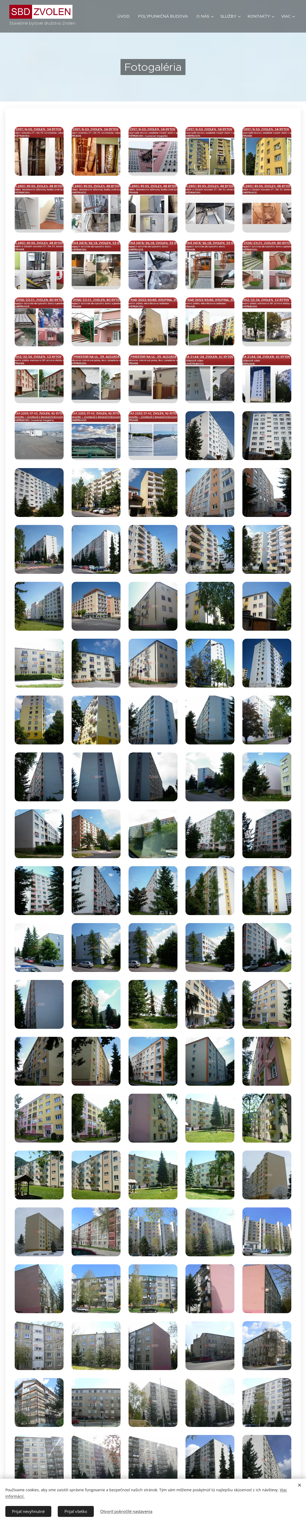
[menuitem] (125, 16)
